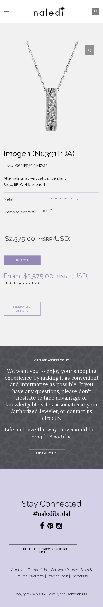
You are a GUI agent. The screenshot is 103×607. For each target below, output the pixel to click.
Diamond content (19, 212)
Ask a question (47, 453)
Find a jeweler (22, 260)
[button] (89, 50)
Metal (8, 199)
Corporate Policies (64, 570)
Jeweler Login (57, 576)
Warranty (37, 576)
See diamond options (22, 308)
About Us (18, 570)
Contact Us (79, 576)
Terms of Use (38, 570)
